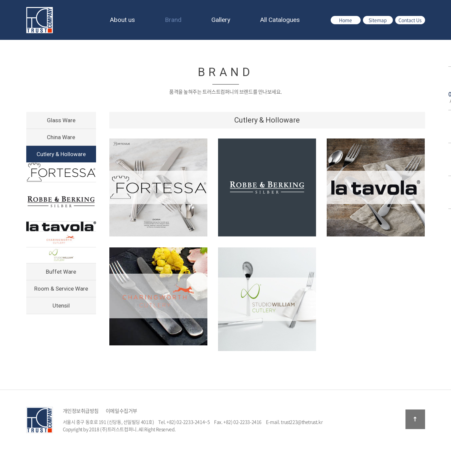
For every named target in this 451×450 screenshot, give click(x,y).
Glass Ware (61, 120)
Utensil (61, 305)
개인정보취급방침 (81, 410)
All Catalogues (280, 20)
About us (122, 20)
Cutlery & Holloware (61, 154)
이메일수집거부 (121, 410)
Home (345, 20)
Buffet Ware (61, 271)
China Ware (61, 137)
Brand (173, 20)
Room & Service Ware (61, 288)
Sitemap (378, 20)
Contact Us (409, 20)
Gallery (220, 20)
